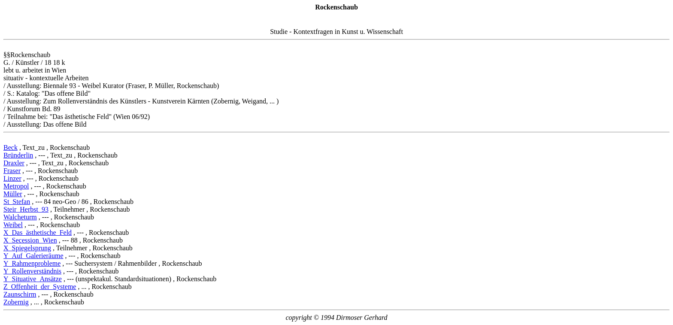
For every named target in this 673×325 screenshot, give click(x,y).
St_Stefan (16, 201)
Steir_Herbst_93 (26, 209)
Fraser (12, 170)
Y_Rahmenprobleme (32, 263)
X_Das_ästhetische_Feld (37, 232)
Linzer (12, 178)
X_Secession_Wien (30, 240)
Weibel (13, 224)
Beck (10, 147)
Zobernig (16, 302)
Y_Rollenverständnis (32, 271)
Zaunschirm (19, 294)
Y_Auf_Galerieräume (33, 255)
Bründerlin (18, 155)
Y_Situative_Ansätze (32, 278)
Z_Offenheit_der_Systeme (39, 286)
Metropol (16, 186)
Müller (12, 193)
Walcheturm (20, 217)
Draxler (13, 163)
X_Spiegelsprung (27, 248)
